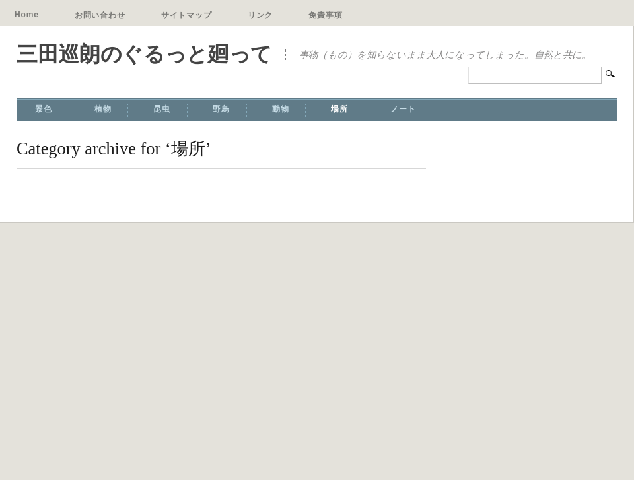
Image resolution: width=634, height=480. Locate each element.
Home (27, 14)
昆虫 (161, 109)
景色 (43, 109)
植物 (103, 109)
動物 (280, 109)
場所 (339, 109)
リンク (260, 15)
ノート (403, 109)
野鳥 (221, 109)
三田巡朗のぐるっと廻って (144, 54)
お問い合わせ (100, 15)
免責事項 (325, 15)
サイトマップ (186, 15)
